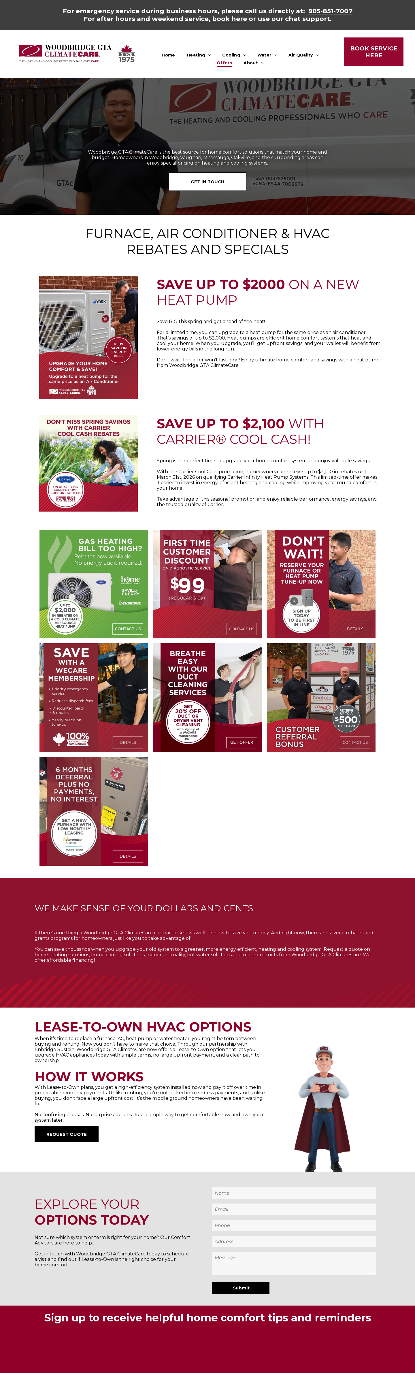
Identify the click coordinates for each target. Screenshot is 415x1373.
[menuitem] (168, 55)
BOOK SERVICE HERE (373, 52)
